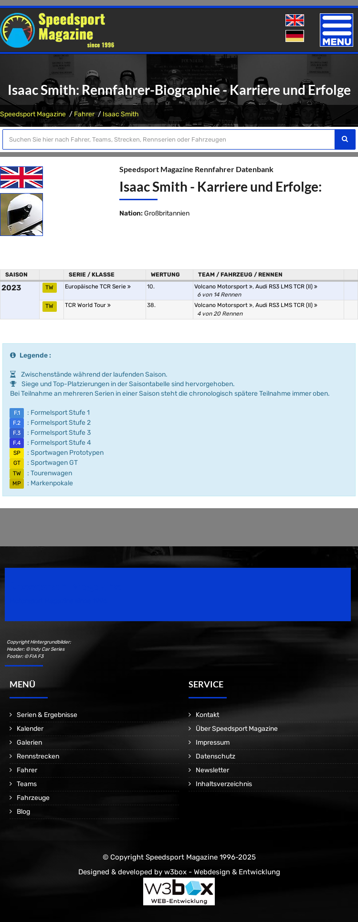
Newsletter (212, 770)
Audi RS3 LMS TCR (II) (286, 286)
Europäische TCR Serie (98, 286)
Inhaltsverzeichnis (224, 784)
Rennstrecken (38, 756)
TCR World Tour (88, 305)
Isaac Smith (121, 114)
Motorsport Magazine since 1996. (59, 601)
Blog (23, 812)
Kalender (30, 729)
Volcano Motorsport (223, 286)
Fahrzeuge (33, 798)
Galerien (29, 742)
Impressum (213, 742)
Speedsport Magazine (33, 114)
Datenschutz (215, 756)
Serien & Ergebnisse (47, 715)
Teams (27, 784)
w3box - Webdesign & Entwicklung (222, 872)
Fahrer (84, 114)
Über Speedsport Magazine (237, 729)
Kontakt (207, 715)
